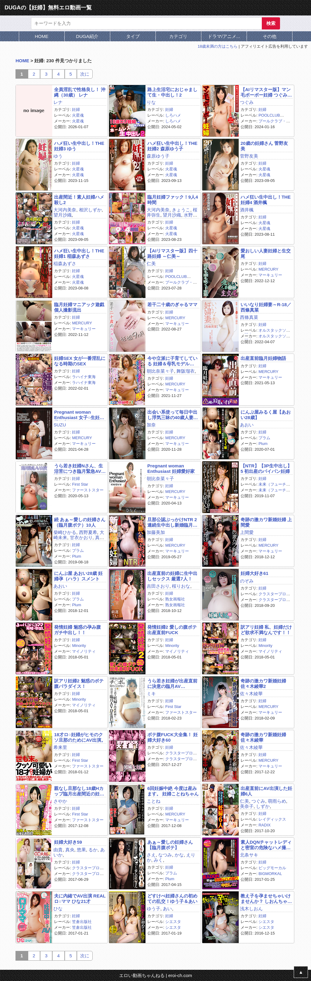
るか (92, 849)
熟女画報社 (175, 599)
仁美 (151, 263)
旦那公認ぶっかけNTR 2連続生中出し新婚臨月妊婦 (172, 522)
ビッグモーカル (272, 868)
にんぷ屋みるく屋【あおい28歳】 (266, 414)
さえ (151, 854)
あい (167, 908)
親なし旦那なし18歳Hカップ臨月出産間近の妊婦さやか (79, 791)
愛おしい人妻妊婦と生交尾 (266, 253)
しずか (263, 806)
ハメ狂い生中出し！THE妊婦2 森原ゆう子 (172, 146)
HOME (42, 36)
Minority (79, 645)
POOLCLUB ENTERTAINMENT (260, 117)
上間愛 (247, 532)
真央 (69, 849)
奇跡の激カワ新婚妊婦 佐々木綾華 (263, 737)
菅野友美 (249, 156)
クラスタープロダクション (265, 596)
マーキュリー (270, 275)
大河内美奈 (64, 209)
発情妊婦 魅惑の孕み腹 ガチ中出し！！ (77, 629)
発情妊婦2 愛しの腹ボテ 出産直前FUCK (172, 629)
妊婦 (76, 109)
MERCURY (268, 269)
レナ (58, 102)
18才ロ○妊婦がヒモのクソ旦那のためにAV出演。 (80, 737)
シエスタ (173, 921)
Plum (263, 443)
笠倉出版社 (82, 921)
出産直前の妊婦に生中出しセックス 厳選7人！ (172, 576)
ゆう (58, 156)
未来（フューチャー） (265, 486)
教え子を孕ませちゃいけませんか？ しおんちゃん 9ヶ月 (266, 898)
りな (151, 102)
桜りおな (181, 586)
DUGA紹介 (87, 36)
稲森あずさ (64, 263)
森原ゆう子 (158, 156)
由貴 (58, 849)
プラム (264, 438)
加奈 (151, 424)
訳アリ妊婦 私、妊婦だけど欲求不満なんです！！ (266, 629)
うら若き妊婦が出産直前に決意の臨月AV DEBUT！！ (172, 683)
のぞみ (247, 580)
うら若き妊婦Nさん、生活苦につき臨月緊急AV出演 (80, 468)
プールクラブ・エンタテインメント (265, 123)
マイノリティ (84, 651)
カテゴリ (178, 36)
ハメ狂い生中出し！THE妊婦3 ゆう (79, 146)
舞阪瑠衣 (185, 371)
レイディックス (272, 819)
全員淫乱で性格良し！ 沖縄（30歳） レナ (79, 92)
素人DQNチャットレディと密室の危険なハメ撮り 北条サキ (266, 844)
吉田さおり (158, 586)
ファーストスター (88, 490)
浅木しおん (251, 908)
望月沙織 (62, 214)
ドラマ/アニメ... (224, 36)
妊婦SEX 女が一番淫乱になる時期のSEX (79, 361)
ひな (58, 908)
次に (84, 74)
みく (158, 860)
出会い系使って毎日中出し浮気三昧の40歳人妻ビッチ (172, 414)
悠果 (81, 849)
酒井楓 (247, 209)
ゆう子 (153, 908)
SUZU (59, 424)
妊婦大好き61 (254, 573)
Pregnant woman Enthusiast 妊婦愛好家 (171, 468)
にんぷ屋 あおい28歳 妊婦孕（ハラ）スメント (78, 576)
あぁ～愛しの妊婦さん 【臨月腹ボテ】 (170, 844)
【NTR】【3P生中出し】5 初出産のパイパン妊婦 (266, 468)
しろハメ (173, 115)
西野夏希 (88, 532)
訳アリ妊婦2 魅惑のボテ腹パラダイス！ (79, 683)
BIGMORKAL (270, 873)
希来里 (60, 747)
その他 (269, 36)
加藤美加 (156, 532)
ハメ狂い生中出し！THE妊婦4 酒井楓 (266, 199)
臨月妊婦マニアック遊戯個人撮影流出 (79, 307)
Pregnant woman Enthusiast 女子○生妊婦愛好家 (79, 414)
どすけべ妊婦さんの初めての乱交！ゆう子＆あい (172, 898)
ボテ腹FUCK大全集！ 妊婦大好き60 (172, 737)
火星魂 (78, 115)
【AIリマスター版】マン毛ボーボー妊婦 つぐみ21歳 (266, 92)
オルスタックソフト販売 (265, 332)
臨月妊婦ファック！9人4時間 (172, 199)
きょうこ (181, 209)
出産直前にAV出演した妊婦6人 (266, 791)
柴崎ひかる (64, 532)
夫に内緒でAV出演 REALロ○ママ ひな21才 (80, 898)
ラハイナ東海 (84, 376)
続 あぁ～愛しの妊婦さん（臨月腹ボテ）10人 (79, 522)
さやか (60, 801)
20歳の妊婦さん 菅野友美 (264, 146)
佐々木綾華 (251, 693)
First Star (80, 484)
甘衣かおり (81, 537)
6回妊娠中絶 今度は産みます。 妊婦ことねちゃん (173, 791)
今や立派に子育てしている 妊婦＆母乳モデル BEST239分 (172, 361)
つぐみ (247, 102)
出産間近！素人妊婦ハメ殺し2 (79, 199)
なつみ (165, 854)
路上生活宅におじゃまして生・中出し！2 (172, 92)
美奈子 (247, 806)
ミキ (151, 693)
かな (179, 854)
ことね (153, 801)
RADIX (264, 825)
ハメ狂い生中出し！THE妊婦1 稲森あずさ (79, 253)
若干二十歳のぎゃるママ (172, 304)
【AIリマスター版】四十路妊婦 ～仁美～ (172, 253)
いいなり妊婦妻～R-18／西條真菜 (266, 307)
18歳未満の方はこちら (218, 46)
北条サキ (249, 854)
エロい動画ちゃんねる (142, 975)
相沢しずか (90, 209)
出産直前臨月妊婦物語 (263, 358)
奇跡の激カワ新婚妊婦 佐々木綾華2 (263, 683)
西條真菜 (249, 317)
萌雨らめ (277, 801)
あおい (247, 424)
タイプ (133, 36)
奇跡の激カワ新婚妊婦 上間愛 (266, 522)
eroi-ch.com (180, 975)
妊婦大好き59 (68, 842)
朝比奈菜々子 (160, 371)
